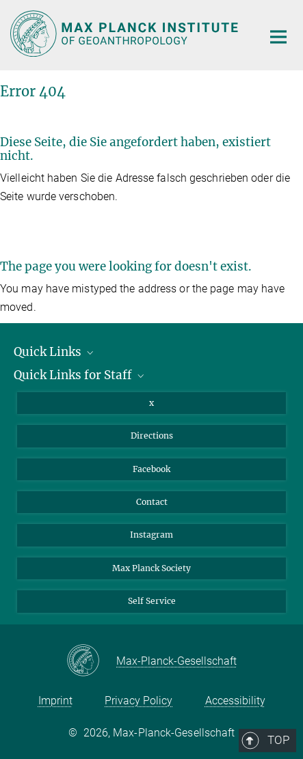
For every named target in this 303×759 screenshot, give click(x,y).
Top (274, 337)
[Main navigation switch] (278, 37)
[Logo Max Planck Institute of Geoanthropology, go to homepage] (125, 33)
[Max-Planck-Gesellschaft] (91, 661)
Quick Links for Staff (80, 375)
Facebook (151, 469)
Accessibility (235, 700)
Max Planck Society (151, 568)
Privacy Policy (138, 700)
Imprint (55, 700)
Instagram (151, 534)
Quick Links (55, 352)
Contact (152, 502)
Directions (152, 435)
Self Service (152, 601)
